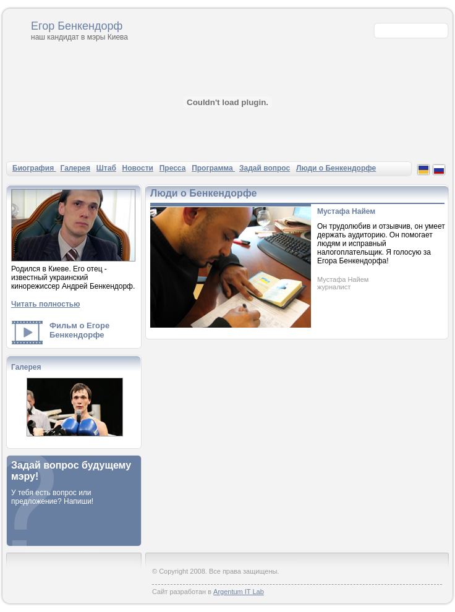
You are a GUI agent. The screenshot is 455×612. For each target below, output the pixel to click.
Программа (213, 168)
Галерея (75, 168)
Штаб (106, 168)
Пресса (172, 168)
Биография (34, 168)
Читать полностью (45, 304)
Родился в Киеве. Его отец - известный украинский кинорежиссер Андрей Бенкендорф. (73, 278)
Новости (137, 168)
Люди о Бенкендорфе (336, 168)
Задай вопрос (264, 168)
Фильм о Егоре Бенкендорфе (79, 330)
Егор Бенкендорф (76, 26)
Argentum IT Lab (238, 591)
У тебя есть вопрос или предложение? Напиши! (52, 497)
